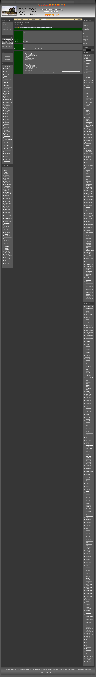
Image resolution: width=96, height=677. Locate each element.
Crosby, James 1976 (89, 517)
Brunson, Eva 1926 (89, 266)
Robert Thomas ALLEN (27, 44)
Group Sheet (35, 48)
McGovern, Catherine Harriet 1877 (88, 110)
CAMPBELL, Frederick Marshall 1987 (7, 130)
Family (45, 27)
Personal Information (17, 29)
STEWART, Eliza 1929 (89, 377)
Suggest (49, 27)
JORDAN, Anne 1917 (89, 354)
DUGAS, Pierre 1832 (89, 308)
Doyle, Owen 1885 (89, 325)
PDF (31, 29)
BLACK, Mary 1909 (89, 211)
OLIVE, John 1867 (89, 314)
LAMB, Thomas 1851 (89, 78)
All (28, 29)
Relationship (35, 27)
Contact (71, 2)
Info (40, 19)
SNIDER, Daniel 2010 (8, 151)
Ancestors (22, 27)
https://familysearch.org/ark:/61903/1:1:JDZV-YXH (71, 71)
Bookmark (79, 19)
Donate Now (11, 2)
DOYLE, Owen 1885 (89, 323)
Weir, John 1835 (89, 71)
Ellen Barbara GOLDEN (27, 46)
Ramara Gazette (30, 2)
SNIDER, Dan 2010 (8, 150)
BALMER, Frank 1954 (8, 102)
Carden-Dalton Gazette (56, 2)
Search (21, 19)
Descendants (28, 27)
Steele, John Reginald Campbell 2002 (88, 607)
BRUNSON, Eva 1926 (89, 264)
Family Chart (40, 48)
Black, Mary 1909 (89, 213)
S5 (26, 51)
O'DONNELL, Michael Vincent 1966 (88, 476)
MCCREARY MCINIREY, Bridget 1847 (88, 311)
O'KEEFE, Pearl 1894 (8, 201)
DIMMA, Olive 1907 (8, 231)
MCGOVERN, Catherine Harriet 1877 (88, 106)
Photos (65, 2)
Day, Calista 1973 (89, 508)
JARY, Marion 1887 (89, 146)
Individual (17, 27)
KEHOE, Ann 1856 (89, 84)
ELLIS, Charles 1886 (8, 184)
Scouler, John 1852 (89, 80)
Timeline (40, 27)
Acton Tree (34, 39)
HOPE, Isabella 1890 (89, 329)
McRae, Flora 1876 (89, 316)
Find (28, 19)
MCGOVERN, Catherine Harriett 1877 (88, 115)
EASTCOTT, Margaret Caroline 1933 (88, 279)
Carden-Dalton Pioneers (42, 2)
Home (4, 2)
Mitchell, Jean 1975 (89, 516)
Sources (24, 29)
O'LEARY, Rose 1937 (89, 412)
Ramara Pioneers (20, 2)
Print (74, 19)
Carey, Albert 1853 (89, 82)
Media (33, 19)
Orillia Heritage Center (8, 61)
